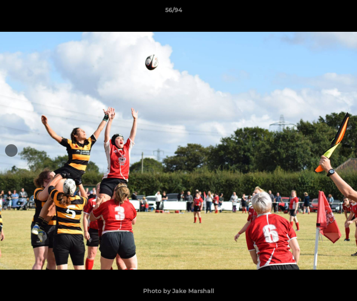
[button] (322, 12)
